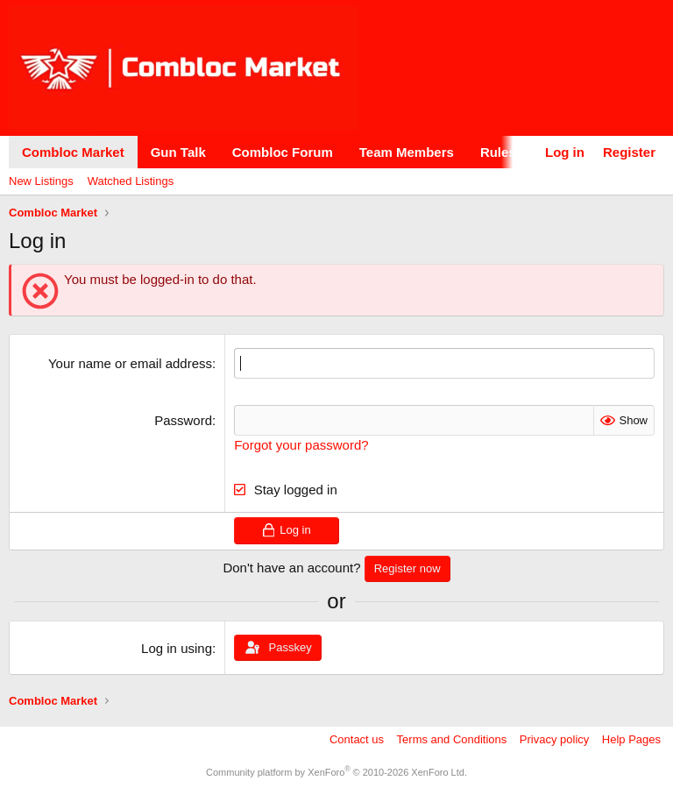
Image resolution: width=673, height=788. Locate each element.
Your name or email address (130, 363)
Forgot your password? (301, 444)
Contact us (356, 739)
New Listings (41, 181)
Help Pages (631, 739)
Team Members (406, 152)
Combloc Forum (282, 152)
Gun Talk (178, 152)
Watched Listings (131, 181)
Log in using (176, 648)
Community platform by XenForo (336, 772)
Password (183, 420)
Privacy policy (554, 739)
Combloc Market (73, 152)
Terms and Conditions (452, 739)
